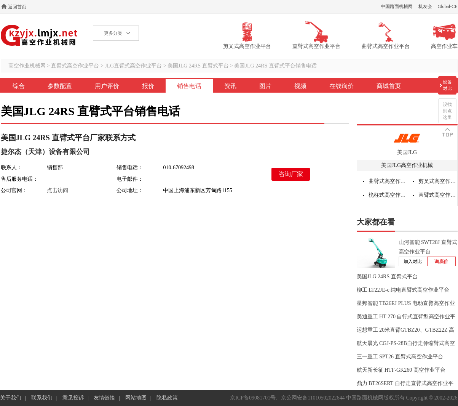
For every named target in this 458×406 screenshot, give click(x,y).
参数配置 (60, 86)
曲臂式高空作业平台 (388, 181)
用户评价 (107, 86)
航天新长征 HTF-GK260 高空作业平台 (401, 370)
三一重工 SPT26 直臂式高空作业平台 (400, 356)
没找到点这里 (447, 111)
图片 (265, 86)
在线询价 (341, 86)
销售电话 (189, 86)
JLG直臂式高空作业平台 (133, 66)
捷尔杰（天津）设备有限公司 (45, 152)
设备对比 (447, 85)
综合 (19, 86)
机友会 (425, 6)
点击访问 (57, 190)
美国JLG (407, 152)
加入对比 (413, 261)
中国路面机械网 (397, 6)
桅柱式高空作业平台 (388, 195)
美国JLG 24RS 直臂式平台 (198, 66)
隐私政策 (167, 398)
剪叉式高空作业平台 (437, 181)
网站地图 (136, 398)
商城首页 (389, 86)
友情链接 (104, 398)
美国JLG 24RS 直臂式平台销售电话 (275, 66)
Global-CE (448, 6)
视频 (300, 86)
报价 (148, 86)
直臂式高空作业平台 (75, 66)
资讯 (230, 86)
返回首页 (17, 7)
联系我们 (42, 398)
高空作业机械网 (39, 35)
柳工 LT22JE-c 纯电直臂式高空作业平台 (403, 290)
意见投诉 (73, 398)
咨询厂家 (291, 174)
